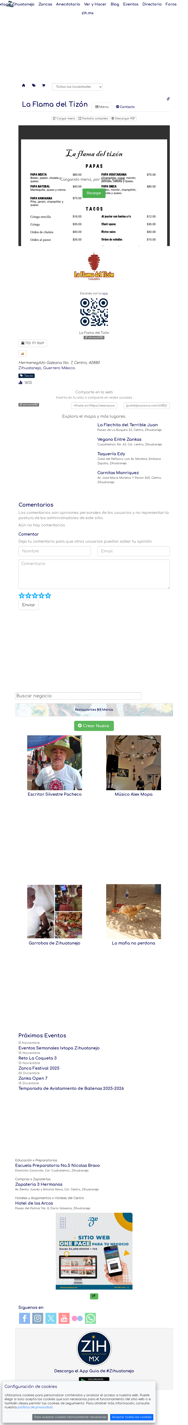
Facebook (24, 1318)
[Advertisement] (94, 44)
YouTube (64, 1318)
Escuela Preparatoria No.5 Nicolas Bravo (57, 1165)
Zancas (45, 4)
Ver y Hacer (95, 4)
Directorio (152, 4)
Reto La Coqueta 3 (37, 1058)
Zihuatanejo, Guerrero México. (47, 368)
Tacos (26, 375)
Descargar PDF (123, 118)
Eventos (130, 4)
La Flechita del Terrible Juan (127, 425)
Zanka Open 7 (32, 1078)
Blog (115, 4)
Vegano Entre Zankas (119, 439)
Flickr (77, 1318)
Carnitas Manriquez (118, 473)
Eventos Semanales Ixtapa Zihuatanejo (59, 1048)
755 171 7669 (32, 343)
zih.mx (87, 13)
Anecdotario (68, 4)
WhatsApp (90, 1318)
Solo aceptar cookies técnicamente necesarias (70, 1417)
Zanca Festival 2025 (38, 1068)
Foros (171, 4)
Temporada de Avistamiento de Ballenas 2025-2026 (71, 1088)
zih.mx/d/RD (94, 337)
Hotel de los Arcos (34, 1203)
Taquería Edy (111, 454)
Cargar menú (64, 118)
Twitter (50, 1318)
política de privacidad (35, 1407)
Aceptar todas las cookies (132, 1417)
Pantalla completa (93, 118)
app (105, 293)
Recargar (94, 193)
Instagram (37, 1318)
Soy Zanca (10, 4)
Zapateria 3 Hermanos (38, 1184)
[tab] (54, 105)
